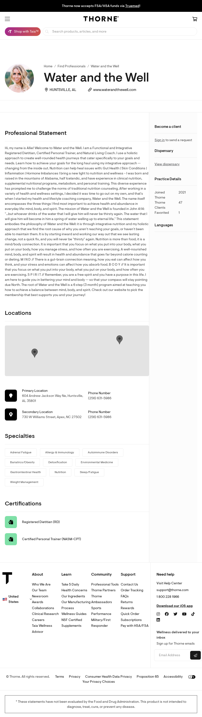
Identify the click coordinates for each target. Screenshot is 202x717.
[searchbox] (120, 31)
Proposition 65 (148, 677)
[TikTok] (193, 614)
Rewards (127, 608)
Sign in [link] (160, 140)
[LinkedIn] (158, 620)
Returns (127, 602)
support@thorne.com (172, 590)
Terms (59, 677)
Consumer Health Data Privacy (108, 677)
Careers (38, 620)
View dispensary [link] (167, 164)
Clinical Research (45, 614)
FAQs (125, 596)
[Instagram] (158, 614)
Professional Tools (105, 584)
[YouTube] (184, 614)
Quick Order (130, 614)
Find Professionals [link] (72, 66)
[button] (7, 19)
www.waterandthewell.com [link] (114, 90)
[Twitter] (175, 614)
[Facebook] (167, 614)
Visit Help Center (169, 583)
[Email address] (172, 655)
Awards (37, 602)
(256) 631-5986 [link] (99, 398)
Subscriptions (131, 620)
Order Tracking (132, 590)
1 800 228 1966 (168, 597)
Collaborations (43, 608)
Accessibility (173, 677)
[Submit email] (195, 655)
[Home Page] (101, 19)
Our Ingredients (73, 596)
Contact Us (129, 584)
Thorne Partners (103, 590)
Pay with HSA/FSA (135, 626)
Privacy (74, 677)
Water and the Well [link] (105, 66)
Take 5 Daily (70, 584)
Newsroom (40, 596)
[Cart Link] (194, 19)
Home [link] (48, 66)
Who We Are (41, 584)
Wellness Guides (74, 614)
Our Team (39, 590)
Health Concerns (74, 590)
